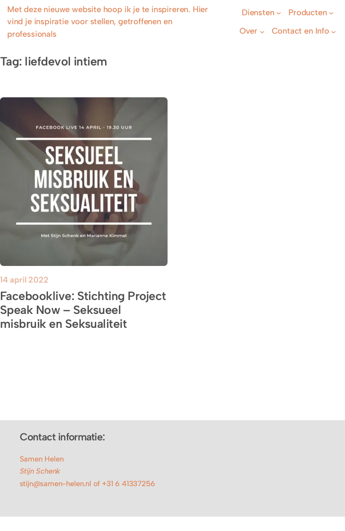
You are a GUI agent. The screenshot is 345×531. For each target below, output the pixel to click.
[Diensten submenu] (278, 12)
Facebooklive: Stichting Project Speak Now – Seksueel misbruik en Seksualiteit (83, 310)
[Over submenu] (262, 31)
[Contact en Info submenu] (333, 31)
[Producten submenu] (331, 12)
